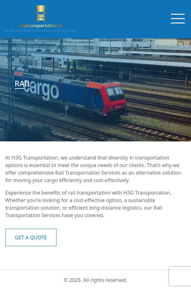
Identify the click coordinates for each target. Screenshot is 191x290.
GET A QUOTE (31, 237)
